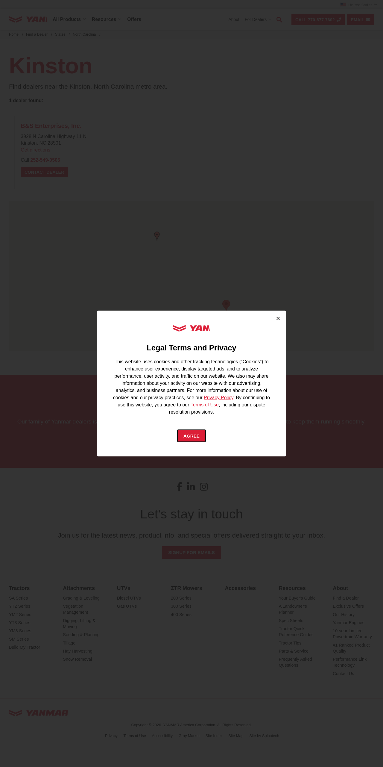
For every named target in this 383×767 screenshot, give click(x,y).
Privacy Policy (218, 397)
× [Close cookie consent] (278, 317)
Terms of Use (205, 404)
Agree (191, 436)
